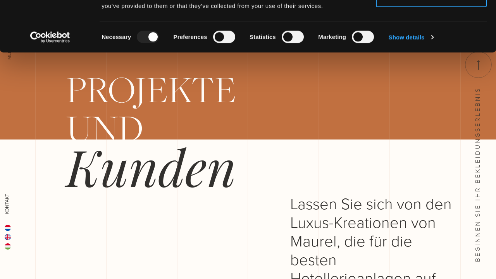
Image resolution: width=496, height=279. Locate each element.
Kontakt (6, 204)
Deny (431, 46)
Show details (407, 87)
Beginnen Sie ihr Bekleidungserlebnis (477, 157)
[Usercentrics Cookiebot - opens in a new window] (50, 87)
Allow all (431, 20)
